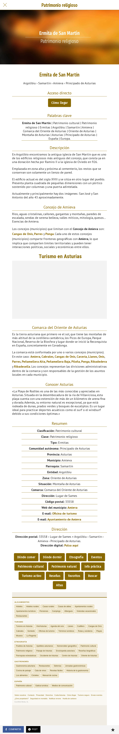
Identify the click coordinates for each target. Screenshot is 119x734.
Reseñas (54, 576)
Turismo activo (31, 576)
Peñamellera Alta (33, 362)
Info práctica (92, 566)
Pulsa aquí (71, 545)
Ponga (49, 234)
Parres (38, 234)
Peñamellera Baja (58, 362)
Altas (59, 585)
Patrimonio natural (64, 566)
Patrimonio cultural (31, 566)
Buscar (92, 576)
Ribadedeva (99, 362)
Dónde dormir (52, 557)
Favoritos (74, 576)
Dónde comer (26, 557)
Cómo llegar (59, 103)
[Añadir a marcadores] (113, 729)
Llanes (92, 357)
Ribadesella (22, 367)
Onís (101, 357)
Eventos (96, 557)
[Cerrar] (5, 5)
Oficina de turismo (64, 513)
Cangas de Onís (22, 234)
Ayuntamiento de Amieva (64, 519)
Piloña (75, 362)
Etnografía (76, 557)
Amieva (35, 357)
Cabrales (47, 357)
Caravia (82, 357)
